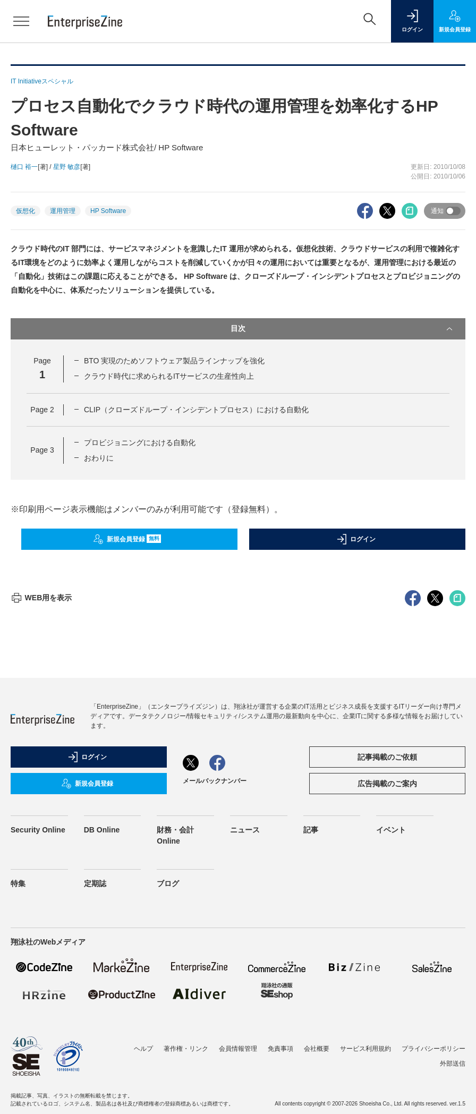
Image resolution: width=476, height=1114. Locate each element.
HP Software (108, 211)
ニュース (245, 1021)
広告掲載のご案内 (387, 975)
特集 (18, 1074)
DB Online (102, 1021)
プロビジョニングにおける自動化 (140, 442)
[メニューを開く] (21, 21)
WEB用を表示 (41, 789)
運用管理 (62, 211)
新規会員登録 (127, 539)
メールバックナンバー (214, 972)
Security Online (38, 1021)
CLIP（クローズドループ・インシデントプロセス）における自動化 (196, 409)
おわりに (99, 458)
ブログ (168, 1074)
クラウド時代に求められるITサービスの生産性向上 (169, 376)
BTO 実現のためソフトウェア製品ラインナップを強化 (174, 360)
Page (42, 409)
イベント (391, 1021)
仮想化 (25, 211)
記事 (310, 1021)
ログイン (356, 539)
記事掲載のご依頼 (387, 948)
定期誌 (95, 1074)
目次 (343, 329)
